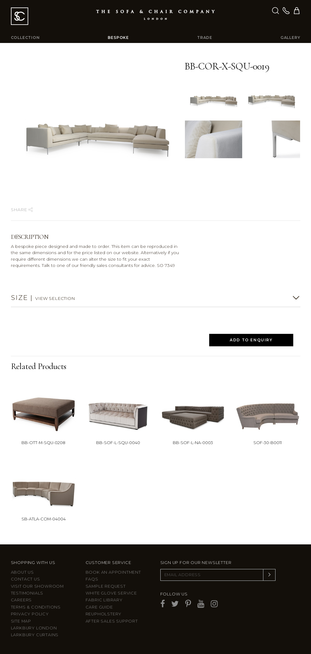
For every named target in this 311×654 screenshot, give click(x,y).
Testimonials (27, 593)
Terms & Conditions (36, 607)
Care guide (99, 607)
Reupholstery (104, 614)
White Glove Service (111, 593)
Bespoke (118, 37)
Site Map (21, 621)
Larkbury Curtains (35, 635)
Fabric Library (104, 600)
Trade (204, 37)
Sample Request (106, 586)
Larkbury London (34, 628)
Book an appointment (113, 572)
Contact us (25, 579)
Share (22, 209)
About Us (22, 572)
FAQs (92, 579)
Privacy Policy (30, 614)
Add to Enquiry (251, 340)
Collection (25, 37)
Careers (21, 600)
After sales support (112, 621)
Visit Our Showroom (37, 586)
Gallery (290, 37)
